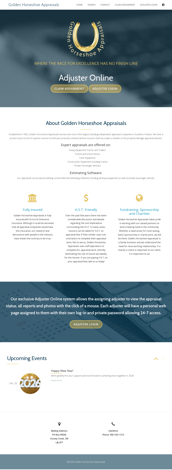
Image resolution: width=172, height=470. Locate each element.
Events (91, 5)
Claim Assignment (125, 5)
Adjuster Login (148, 5)
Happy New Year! (62, 371)
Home (79, 5)
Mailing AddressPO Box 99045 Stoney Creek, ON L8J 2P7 (59, 437)
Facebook (162, 5)
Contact (105, 5)
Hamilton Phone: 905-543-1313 (113, 433)
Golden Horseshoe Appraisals (36, 4)
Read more (56, 380)
